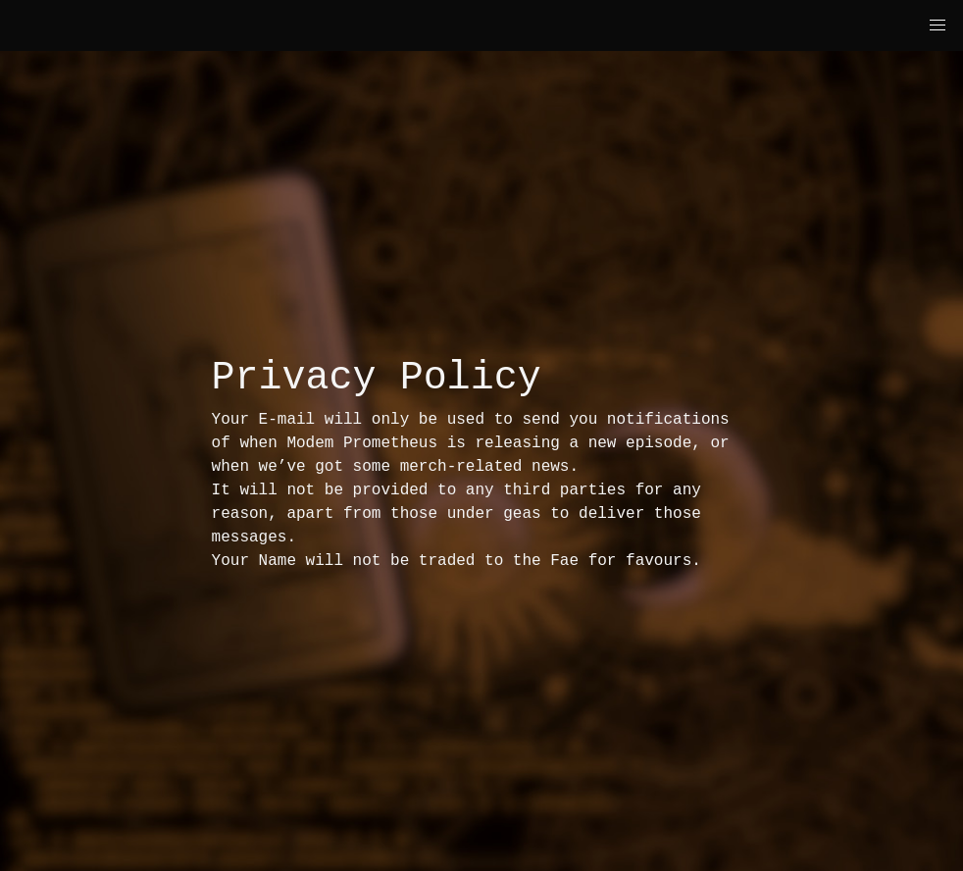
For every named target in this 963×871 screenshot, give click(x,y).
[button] (937, 25)
